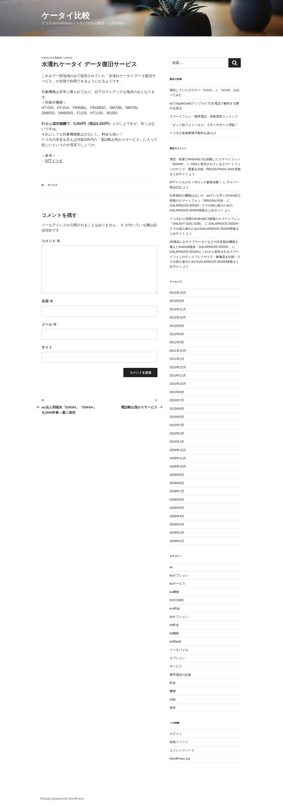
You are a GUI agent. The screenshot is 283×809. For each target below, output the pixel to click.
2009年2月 (177, 532)
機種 (173, 691)
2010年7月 (177, 400)
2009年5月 (177, 508)
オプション (177, 658)
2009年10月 (178, 466)
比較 (173, 699)
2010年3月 (177, 425)
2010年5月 (177, 417)
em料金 (175, 608)
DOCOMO (177, 600)
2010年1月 (177, 441)
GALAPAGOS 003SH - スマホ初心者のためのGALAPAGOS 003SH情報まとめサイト (205, 228)
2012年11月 (178, 309)
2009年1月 (177, 541)
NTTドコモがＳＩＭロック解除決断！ (196, 182)
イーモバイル (179, 650)
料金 (173, 683)
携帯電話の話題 (180, 674)
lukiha (68, 57)
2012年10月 (178, 317)
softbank (175, 641)
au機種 (174, 592)
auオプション (179, 575)
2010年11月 (178, 375)
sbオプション (179, 616)
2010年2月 (177, 433)
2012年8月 (177, 326)
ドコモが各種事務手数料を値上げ (193, 133)
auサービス (177, 583)
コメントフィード (182, 750)
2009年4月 (177, 516)
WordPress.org (180, 758)
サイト (47, 347)
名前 (47, 301)
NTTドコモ (54, 161)
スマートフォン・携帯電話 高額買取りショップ (204, 116)
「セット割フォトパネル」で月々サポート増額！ (204, 125)
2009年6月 (177, 499)
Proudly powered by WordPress (62, 798)
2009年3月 (177, 524)
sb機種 (174, 633)
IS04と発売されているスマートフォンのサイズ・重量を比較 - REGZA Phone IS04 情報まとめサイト (205, 169)
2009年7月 (177, 491)
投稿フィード (179, 742)
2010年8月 (177, 392)
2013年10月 (178, 292)
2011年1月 (177, 359)
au (171, 567)
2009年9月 (177, 475)
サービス (52, 185)
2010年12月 (178, 367)
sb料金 (174, 625)
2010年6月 (177, 408)
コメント (51, 241)
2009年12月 (178, 450)
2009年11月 (178, 458)
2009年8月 (177, 483)
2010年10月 (178, 383)
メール (49, 324)
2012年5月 (177, 342)
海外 (173, 707)
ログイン (176, 734)
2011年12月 (178, 350)
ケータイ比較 (66, 15)
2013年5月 (177, 301)
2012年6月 (177, 334)
